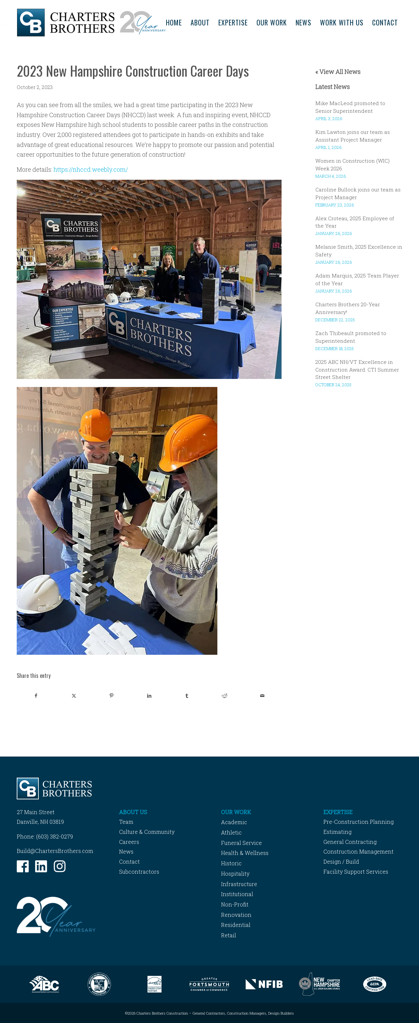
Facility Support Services (355, 871)
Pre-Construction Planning (358, 821)
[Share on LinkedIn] (149, 696)
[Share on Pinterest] (111, 696)
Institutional (237, 893)
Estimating (337, 831)
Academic (234, 821)
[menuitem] (174, 22)
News (126, 851)
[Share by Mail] (262, 696)
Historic (231, 863)
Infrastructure (239, 883)
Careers (129, 841)
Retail (228, 935)
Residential (235, 924)
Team (126, 821)
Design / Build (341, 861)
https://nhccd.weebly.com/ (91, 169)
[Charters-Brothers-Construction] (91, 22)
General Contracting (350, 841)
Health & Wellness (245, 852)
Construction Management (358, 851)
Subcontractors (139, 871)
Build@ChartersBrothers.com (55, 850)
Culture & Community (147, 831)
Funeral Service (241, 842)
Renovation (236, 914)
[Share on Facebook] (36, 696)
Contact (129, 861)
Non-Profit (234, 904)
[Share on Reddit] (224, 696)
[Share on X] (74, 696)
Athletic (231, 832)
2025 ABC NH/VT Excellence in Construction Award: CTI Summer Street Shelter (357, 370)
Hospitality (235, 873)
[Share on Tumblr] (187, 696)
